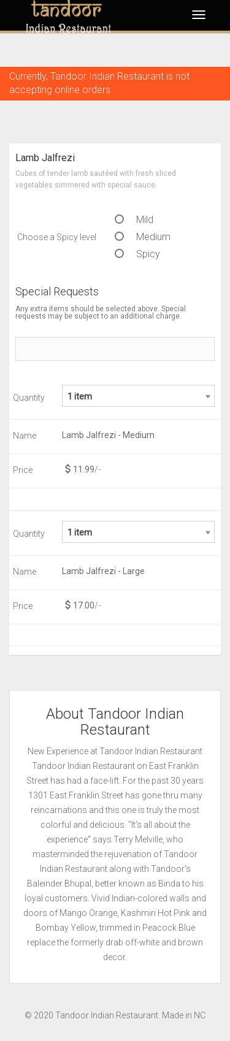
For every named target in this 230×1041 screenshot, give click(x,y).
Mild (134, 219)
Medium (143, 237)
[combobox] (138, 396)
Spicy (137, 254)
